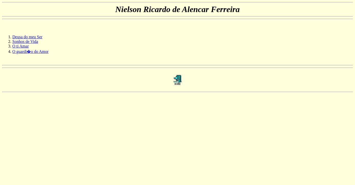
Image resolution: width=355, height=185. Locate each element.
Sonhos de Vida (25, 41)
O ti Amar (20, 46)
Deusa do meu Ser (27, 37)
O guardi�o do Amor (30, 51)
